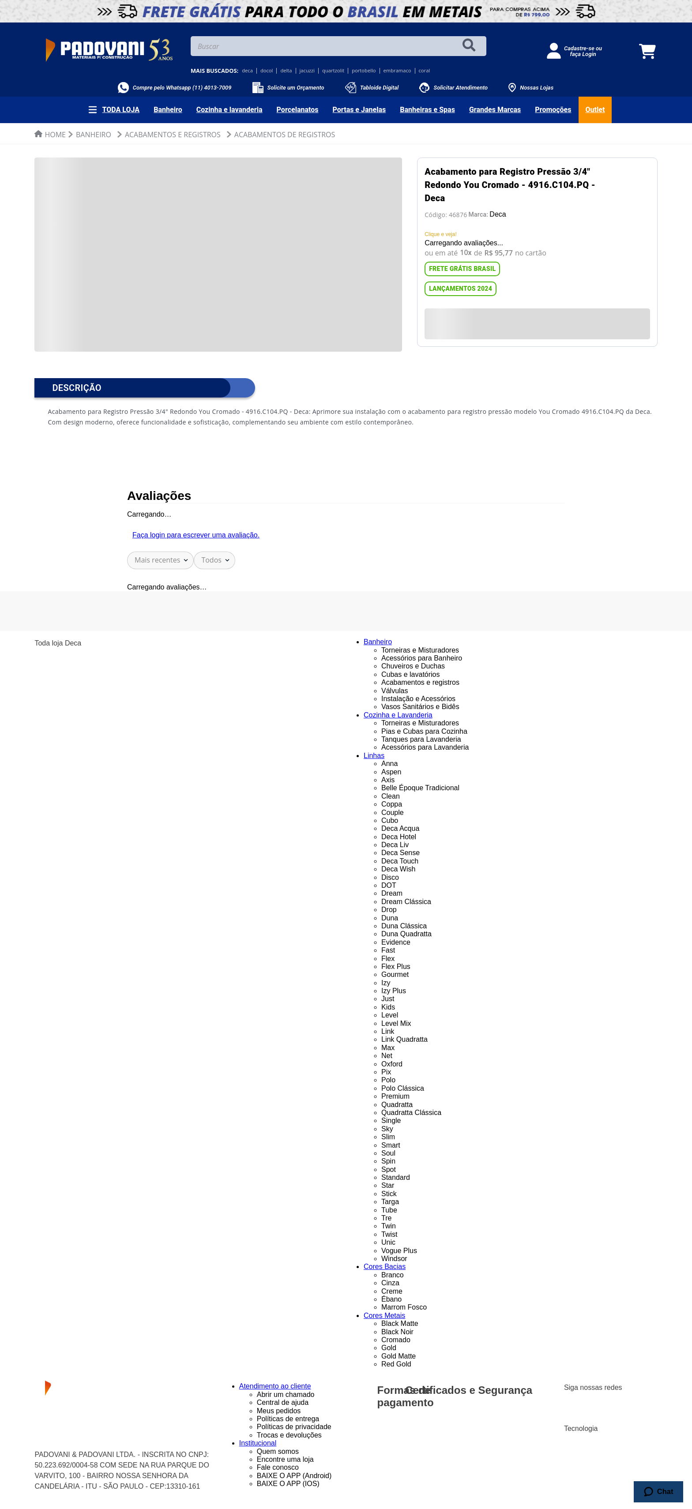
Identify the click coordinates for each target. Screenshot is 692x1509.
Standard (395, 1177)
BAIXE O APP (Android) (294, 1475)
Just (387, 998)
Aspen (391, 772)
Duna (389, 918)
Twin (388, 1226)
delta (286, 71)
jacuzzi (307, 71)
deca (247, 71)
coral (424, 71)
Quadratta (397, 1104)
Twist (389, 1234)
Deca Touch (399, 861)
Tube (389, 1210)
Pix (386, 1072)
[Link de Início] (50, 134)
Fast (388, 950)
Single (391, 1120)
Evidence (395, 942)
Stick (389, 1193)
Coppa (391, 804)
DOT (388, 885)
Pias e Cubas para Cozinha (424, 731)
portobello (364, 71)
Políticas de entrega (288, 1419)
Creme (391, 1291)
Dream (391, 893)
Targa (390, 1201)
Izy (385, 983)
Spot (388, 1169)
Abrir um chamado (286, 1394)
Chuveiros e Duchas (413, 666)
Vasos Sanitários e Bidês (420, 706)
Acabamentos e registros (420, 682)
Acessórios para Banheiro (421, 658)
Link (387, 1031)
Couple (392, 812)
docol (266, 71)
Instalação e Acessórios (418, 698)
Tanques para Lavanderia (421, 739)
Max (388, 1047)
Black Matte (399, 1323)
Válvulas (394, 690)
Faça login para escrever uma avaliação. (196, 535)
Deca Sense (400, 852)
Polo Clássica (402, 1088)
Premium (395, 1096)
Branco (392, 1275)
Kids (388, 1007)
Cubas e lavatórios (410, 674)
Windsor (394, 1258)
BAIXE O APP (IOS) (288, 1483)
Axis (388, 780)
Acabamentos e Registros (173, 134)
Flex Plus (395, 966)
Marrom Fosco (404, 1307)
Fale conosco (278, 1467)
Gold (388, 1347)
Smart (390, 1145)
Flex (388, 958)
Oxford (391, 1064)
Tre (386, 1218)
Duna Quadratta (406, 934)
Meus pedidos (279, 1411)
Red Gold (396, 1364)
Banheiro (93, 134)
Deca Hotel (398, 837)
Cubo (389, 820)
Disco (390, 877)
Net (386, 1055)
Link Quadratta (404, 1039)
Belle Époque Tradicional (420, 788)
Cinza (390, 1283)
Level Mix (396, 1023)
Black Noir (397, 1332)
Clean (390, 796)
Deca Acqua (400, 828)
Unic (388, 1242)
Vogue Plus (399, 1250)
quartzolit (333, 71)
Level (389, 1015)
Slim (388, 1137)
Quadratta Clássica (411, 1112)
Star (387, 1185)
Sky (387, 1129)
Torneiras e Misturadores (420, 650)
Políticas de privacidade (294, 1426)
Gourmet (395, 974)
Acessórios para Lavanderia (425, 747)
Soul (388, 1153)
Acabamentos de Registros (284, 134)
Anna (389, 763)
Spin (388, 1161)
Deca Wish (398, 869)
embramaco (397, 71)
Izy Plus (393, 991)
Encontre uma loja (285, 1459)
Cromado (395, 1340)
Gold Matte (398, 1356)
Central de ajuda (282, 1402)
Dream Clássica (406, 901)
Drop (389, 909)
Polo (388, 1080)
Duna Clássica (404, 926)
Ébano (391, 1299)
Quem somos (278, 1451)
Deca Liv (395, 844)
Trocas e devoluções (289, 1435)
